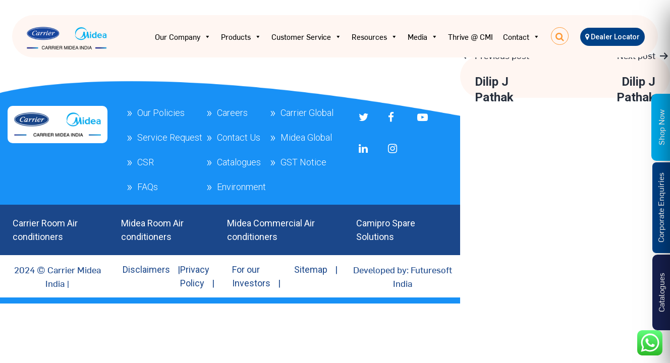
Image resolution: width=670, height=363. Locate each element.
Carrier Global (307, 112)
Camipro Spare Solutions (385, 230)
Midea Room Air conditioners (152, 230)
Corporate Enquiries (660, 207)
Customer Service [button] (306, 37)
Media (423, 37)
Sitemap (310, 269)
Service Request (169, 137)
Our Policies (161, 112)
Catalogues (239, 162)
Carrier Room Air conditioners (45, 230)
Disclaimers (146, 269)
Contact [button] (521, 37)
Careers (232, 112)
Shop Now (660, 127)
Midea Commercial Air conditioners (271, 230)
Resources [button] (375, 37)
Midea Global (306, 137)
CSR (145, 162)
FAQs (147, 187)
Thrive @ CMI (470, 36)
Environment (241, 187)
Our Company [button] (183, 37)
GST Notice (303, 162)
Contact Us (238, 137)
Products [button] (241, 37)
